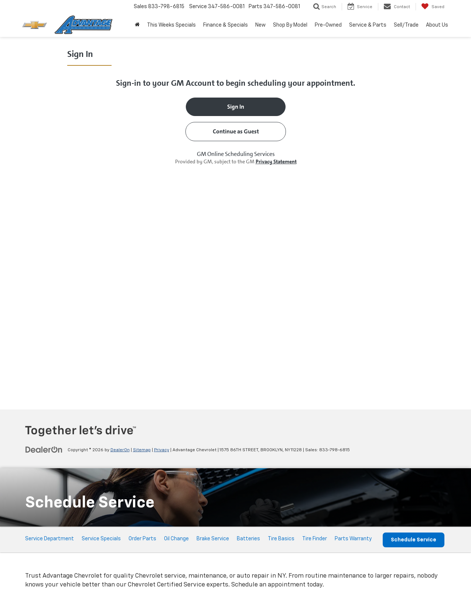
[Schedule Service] (235, 222)
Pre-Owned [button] (328, 25)
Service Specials (101, 538)
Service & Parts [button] (367, 25)
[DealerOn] (44, 449)
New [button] (260, 25)
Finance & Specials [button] (225, 25)
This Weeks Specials (171, 25)
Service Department (49, 538)
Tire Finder (314, 538)
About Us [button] (437, 25)
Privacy (161, 450)
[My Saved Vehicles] (433, 6)
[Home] (137, 25)
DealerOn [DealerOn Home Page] (120, 450)
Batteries (248, 538)
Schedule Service (413, 540)
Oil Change (176, 538)
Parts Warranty (353, 538)
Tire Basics (281, 538)
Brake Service (213, 538)
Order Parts (142, 538)
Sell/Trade (406, 25)
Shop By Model (290, 25)
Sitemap (142, 450)
